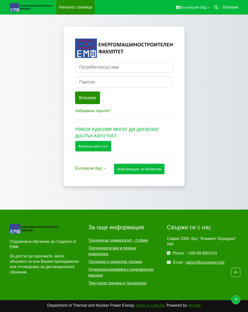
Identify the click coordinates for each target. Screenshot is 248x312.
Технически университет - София (118, 240)
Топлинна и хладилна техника (115, 262)
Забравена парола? (93, 111)
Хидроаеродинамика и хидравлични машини (121, 272)
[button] (193, 7)
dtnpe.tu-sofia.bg (149, 305)
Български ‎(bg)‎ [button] (89, 168)
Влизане (230, 7)
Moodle (194, 305)
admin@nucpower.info (205, 262)
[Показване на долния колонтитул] (236, 300)
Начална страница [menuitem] (75, 7)
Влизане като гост (93, 146)
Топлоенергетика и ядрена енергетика (112, 251)
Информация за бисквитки (139, 169)
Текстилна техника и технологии (117, 283)
